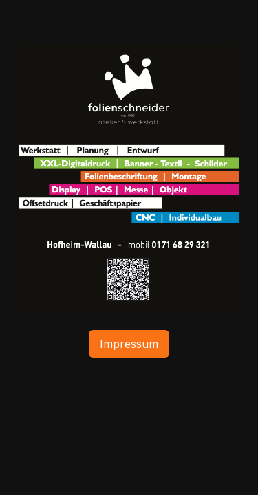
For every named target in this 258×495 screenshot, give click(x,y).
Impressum (129, 344)
